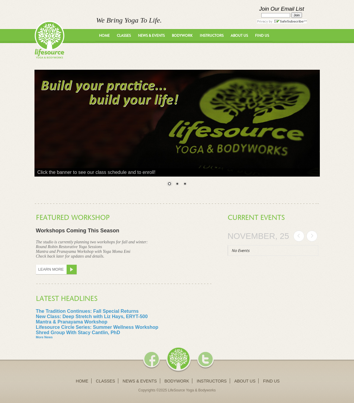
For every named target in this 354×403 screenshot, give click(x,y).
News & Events (151, 35)
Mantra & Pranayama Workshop (72, 321)
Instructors (212, 35)
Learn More (57, 269)
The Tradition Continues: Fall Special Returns (87, 311)
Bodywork (182, 35)
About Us (239, 35)
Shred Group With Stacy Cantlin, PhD (78, 332)
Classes (124, 35)
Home (104, 35)
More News (44, 337)
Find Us (262, 35)
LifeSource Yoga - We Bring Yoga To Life (49, 39)
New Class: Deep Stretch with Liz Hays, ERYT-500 (92, 316)
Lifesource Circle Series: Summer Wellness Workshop (97, 327)
